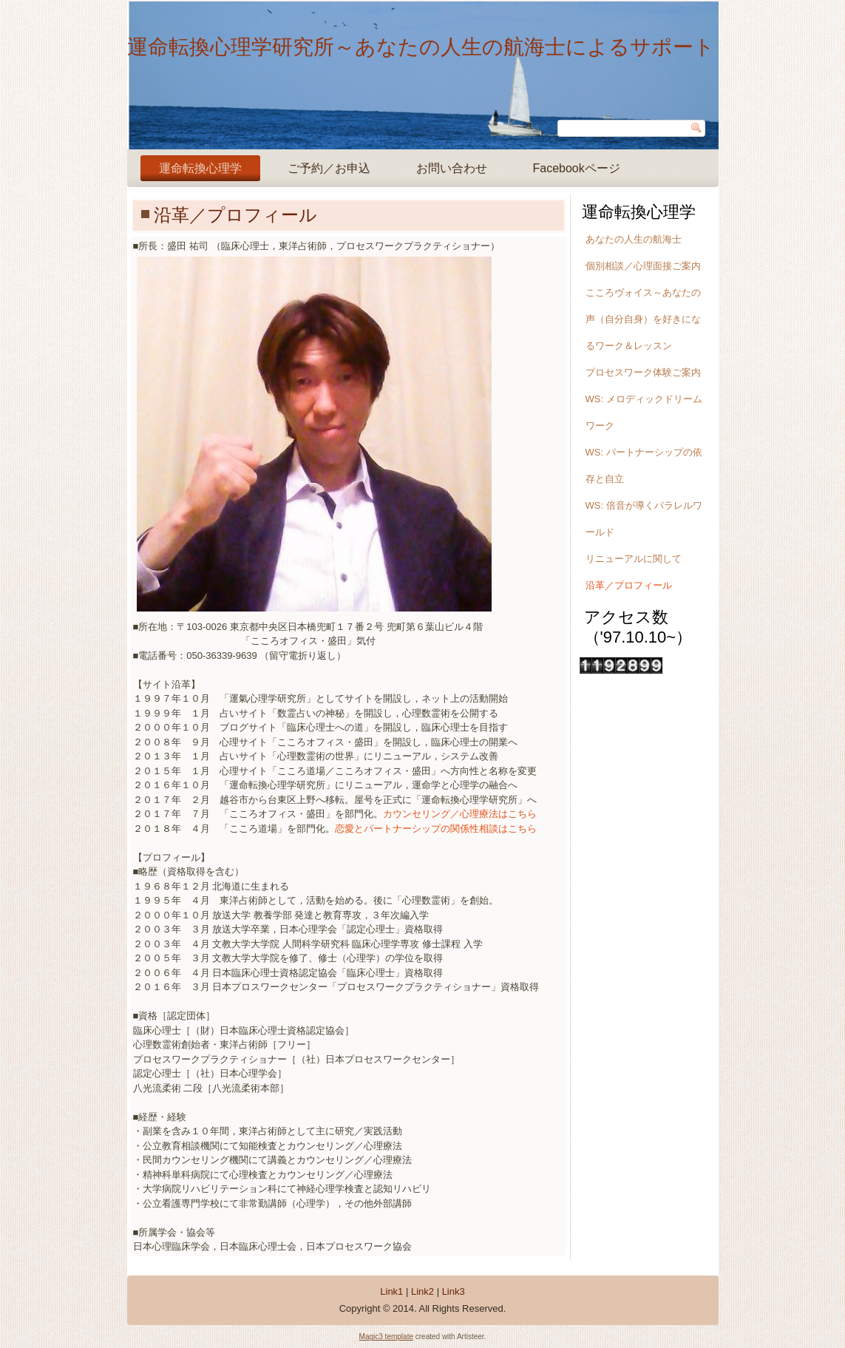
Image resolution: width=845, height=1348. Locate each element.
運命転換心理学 (200, 168)
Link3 (453, 1291)
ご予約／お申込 (329, 168)
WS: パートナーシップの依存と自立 (644, 465)
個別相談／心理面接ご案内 (643, 265)
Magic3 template (386, 1336)
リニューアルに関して (634, 558)
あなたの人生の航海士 (634, 239)
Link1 (391, 1291)
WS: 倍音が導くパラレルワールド (644, 519)
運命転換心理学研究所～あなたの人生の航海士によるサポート (421, 46)
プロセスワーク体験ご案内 (643, 372)
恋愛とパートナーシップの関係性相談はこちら (436, 828)
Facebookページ (576, 168)
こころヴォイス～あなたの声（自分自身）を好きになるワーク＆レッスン (643, 319)
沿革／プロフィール (629, 585)
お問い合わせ (451, 168)
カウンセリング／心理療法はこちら (460, 813)
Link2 (422, 1291)
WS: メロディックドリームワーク (644, 412)
